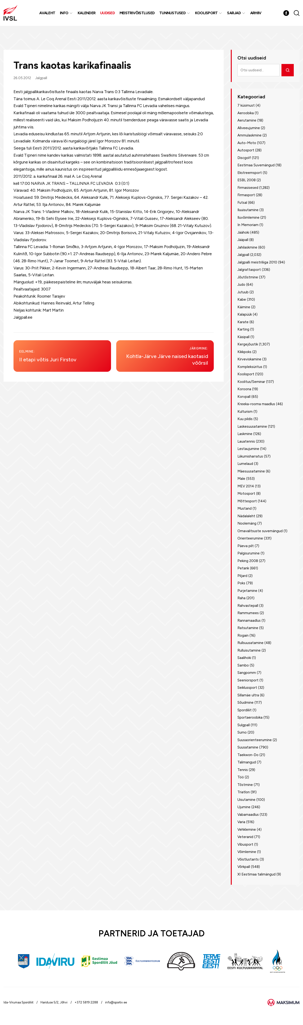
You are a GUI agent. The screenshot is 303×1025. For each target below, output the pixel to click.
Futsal (242, 202)
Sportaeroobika (250, 717)
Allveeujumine (248, 128)
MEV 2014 (245, 486)
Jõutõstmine (247, 277)
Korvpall (243, 397)
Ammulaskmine (249, 135)
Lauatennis (246, 441)
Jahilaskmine (247, 247)
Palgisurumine (248, 553)
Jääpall (242, 240)
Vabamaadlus (248, 814)
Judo (241, 284)
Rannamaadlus (249, 620)
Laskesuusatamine (252, 426)
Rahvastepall (247, 605)
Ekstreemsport (249, 173)
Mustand (244, 508)
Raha (241, 598)
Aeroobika (245, 113)
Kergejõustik (247, 344)
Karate (243, 322)
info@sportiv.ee (116, 1002)
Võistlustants (248, 859)
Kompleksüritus (249, 367)
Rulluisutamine (249, 650)
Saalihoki (244, 658)
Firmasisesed (247, 188)
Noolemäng (246, 523)
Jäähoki (243, 232)
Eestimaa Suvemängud (256, 165)
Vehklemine (246, 829)
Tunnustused (174, 16)
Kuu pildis (245, 419)
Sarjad (235, 16)
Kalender (88, 16)
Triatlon (243, 792)
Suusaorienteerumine (254, 740)
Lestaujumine (248, 449)
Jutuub (243, 292)
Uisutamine (246, 800)
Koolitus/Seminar (251, 382)
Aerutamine (246, 120)
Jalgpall (41, 78)
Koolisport (207, 16)
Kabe (241, 299)
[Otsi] (287, 70)
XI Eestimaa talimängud (256, 874)
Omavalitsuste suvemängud (260, 531)
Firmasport (246, 195)
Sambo (243, 665)
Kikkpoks (244, 352)
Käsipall (243, 337)
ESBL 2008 (246, 180)
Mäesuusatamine (251, 471)
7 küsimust (246, 105)
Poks (241, 583)
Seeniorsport (247, 680)
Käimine (243, 307)
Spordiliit (244, 710)
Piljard (242, 576)
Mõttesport (247, 501)
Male (241, 478)
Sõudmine (245, 702)
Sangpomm (246, 673)
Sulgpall (243, 725)
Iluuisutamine (247, 210)
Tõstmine (245, 785)
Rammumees (248, 613)
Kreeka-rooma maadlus (256, 404)
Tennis (242, 770)
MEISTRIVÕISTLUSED (138, 16)
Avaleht (49, 16)
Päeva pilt (245, 546)
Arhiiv (257, 16)
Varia (241, 822)
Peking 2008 (247, 561)
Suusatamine (247, 747)
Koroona (244, 389)
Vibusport (245, 844)
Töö (240, 777)
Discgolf (244, 158)
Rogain (243, 635)
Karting (243, 329)
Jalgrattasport (249, 270)
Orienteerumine (250, 538)
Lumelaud (245, 464)
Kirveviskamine (249, 359)
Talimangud (246, 762)
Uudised (109, 16)
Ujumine (243, 807)
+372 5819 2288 (86, 1002)
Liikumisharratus (250, 456)
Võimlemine (246, 852)
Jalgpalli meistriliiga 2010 (257, 262)
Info (65, 16)
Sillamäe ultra (248, 695)
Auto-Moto (246, 143)
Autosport (245, 150)
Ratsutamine (247, 628)
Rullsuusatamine (250, 643)
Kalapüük (244, 314)
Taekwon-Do (247, 755)
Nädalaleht (246, 516)
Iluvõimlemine (248, 217)
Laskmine (244, 434)
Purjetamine (247, 591)
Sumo (242, 732)
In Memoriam (247, 225)
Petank (243, 568)
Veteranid (245, 837)
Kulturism (245, 411)
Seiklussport (247, 687)
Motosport (246, 493)
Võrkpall (243, 867)
